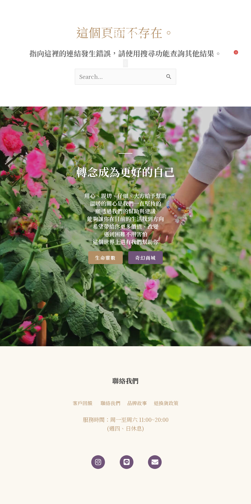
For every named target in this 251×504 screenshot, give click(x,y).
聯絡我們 (110, 402)
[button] (125, 63)
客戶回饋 (82, 402)
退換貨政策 (166, 402)
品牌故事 (137, 402)
